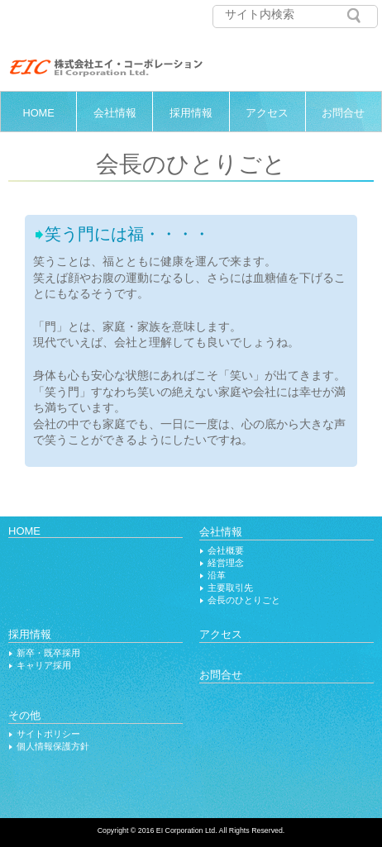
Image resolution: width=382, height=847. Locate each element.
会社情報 (114, 113)
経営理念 (226, 563)
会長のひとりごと (244, 600)
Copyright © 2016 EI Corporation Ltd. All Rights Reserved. (191, 830)
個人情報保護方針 (53, 746)
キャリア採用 (44, 665)
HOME (38, 113)
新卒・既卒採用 (48, 653)
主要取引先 (230, 587)
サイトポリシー (48, 734)
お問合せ (343, 113)
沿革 (217, 575)
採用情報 (191, 113)
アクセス (267, 113)
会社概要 (226, 550)
